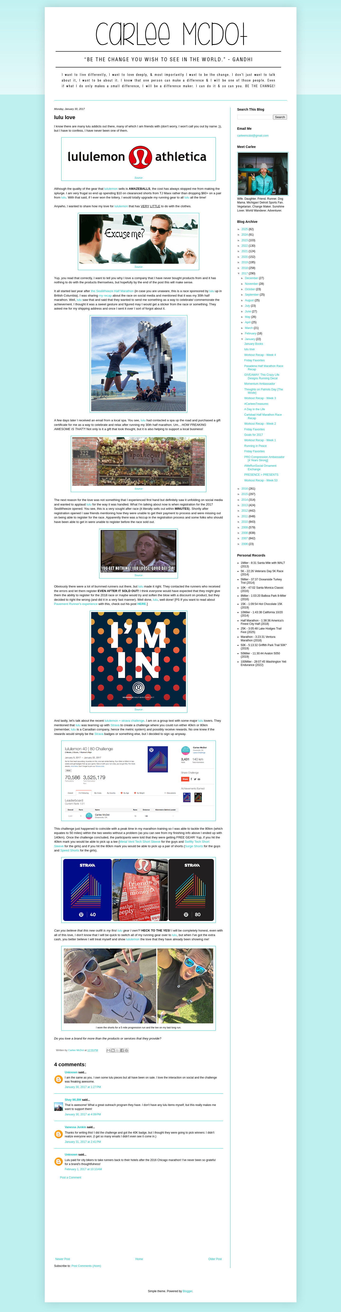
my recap (105, 295)
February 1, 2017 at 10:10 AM (83, 1169)
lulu (63, 197)
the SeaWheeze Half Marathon (112, 291)
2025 (245, 229)
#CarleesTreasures (256, 404)
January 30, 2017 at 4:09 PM (83, 1114)
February (251, 333)
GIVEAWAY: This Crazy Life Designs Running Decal (261, 376)
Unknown (71, 1072)
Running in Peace (255, 446)
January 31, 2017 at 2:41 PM (83, 1142)
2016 (245, 488)
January (250, 339)
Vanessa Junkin (75, 1127)
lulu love (249, 349)
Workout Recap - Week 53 (260, 480)
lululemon (110, 188)
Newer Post (62, 1259)
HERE (141, 604)
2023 (245, 240)
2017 (245, 273)
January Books (253, 343)
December (252, 278)
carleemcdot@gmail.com (253, 135)
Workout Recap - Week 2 (260, 423)
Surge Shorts (194, 846)
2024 (245, 234)
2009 (245, 527)
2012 (245, 510)
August (250, 300)
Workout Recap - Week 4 (260, 355)
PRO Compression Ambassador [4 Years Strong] (264, 458)
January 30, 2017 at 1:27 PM (83, 1087)
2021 (245, 251)
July (248, 305)
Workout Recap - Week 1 (260, 440)
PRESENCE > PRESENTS (261, 474)
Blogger (187, 1291)
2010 (245, 521)
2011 (245, 516)
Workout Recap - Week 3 (260, 398)
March (249, 328)
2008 (245, 533)
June (248, 311)
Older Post (215, 1259)
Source (138, 177)
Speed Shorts (69, 850)
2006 (245, 544)
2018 (245, 268)
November (252, 283)
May (248, 317)
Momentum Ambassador (259, 383)
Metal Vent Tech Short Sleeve (140, 841)
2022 (245, 245)
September (252, 294)
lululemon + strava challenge (124, 720)
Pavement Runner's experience (76, 604)
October (250, 289)
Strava (115, 725)
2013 (245, 505)
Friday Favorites (254, 360)
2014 (245, 499)
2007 (245, 538)
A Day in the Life (254, 409)
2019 (245, 262)
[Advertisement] (138, 1218)
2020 (245, 257)
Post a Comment (70, 1177)
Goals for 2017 (253, 434)
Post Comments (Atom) (86, 1266)
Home (139, 1259)
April (248, 322)
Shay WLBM (73, 1099)
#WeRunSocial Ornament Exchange (260, 467)
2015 (245, 494)
